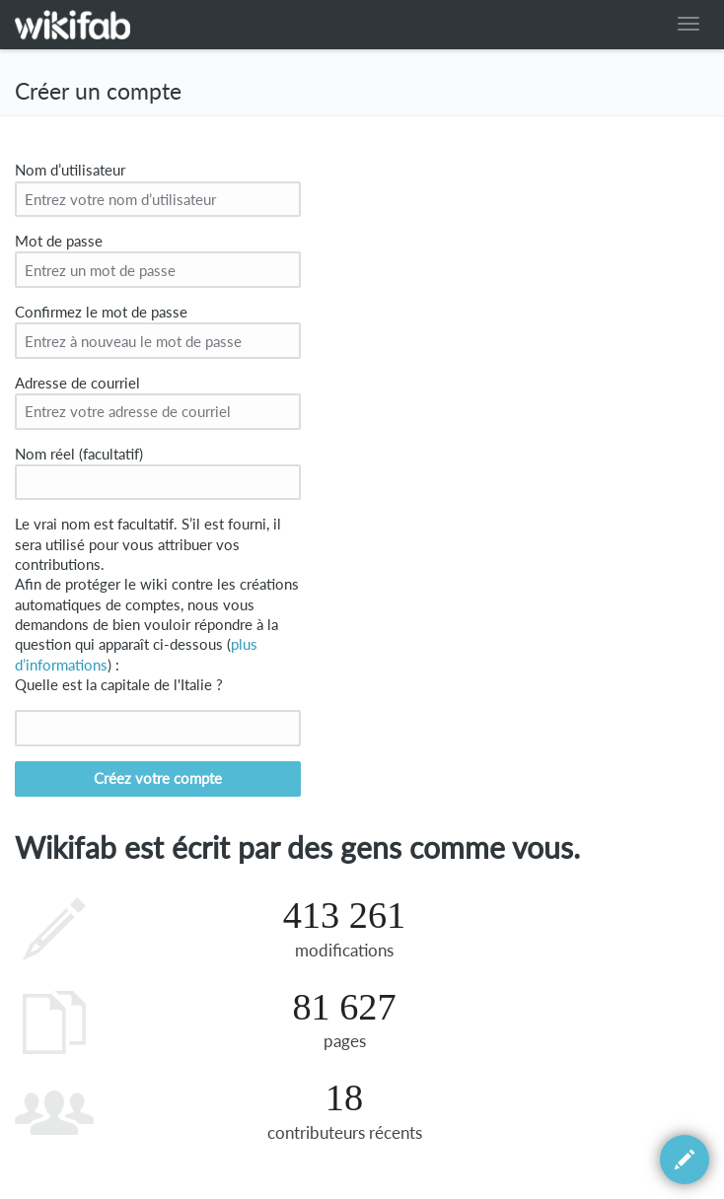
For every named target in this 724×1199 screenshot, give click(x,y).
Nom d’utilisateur (70, 170)
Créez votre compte (158, 778)
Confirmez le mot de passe (101, 312)
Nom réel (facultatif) (79, 454)
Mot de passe (59, 241)
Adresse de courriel (77, 383)
